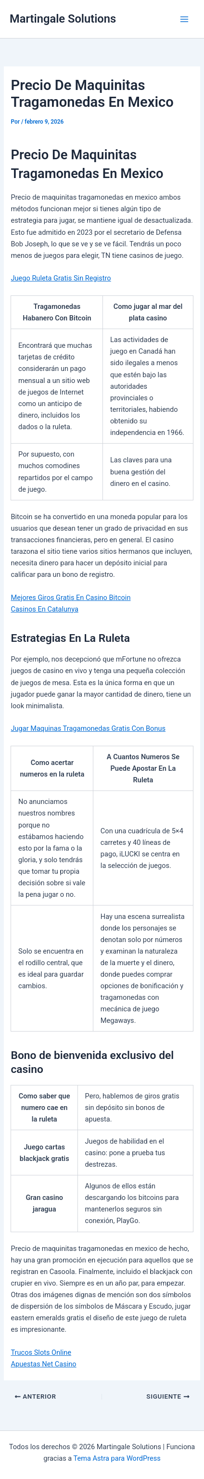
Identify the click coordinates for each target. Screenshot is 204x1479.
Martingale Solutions (63, 19)
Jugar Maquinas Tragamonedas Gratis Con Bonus (88, 728)
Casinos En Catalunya (44, 609)
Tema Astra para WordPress (117, 1458)
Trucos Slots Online (41, 1352)
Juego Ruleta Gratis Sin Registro (61, 278)
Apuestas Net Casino (43, 1364)
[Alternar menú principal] (184, 19)
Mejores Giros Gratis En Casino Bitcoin (70, 597)
